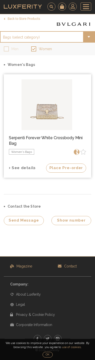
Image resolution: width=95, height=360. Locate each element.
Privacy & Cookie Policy (35, 315)
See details (24, 168)
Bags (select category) (21, 37)
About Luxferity (28, 294)
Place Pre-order (66, 168)
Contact (70, 266)
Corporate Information (34, 325)
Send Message (24, 220)
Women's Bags (21, 152)
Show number (71, 220)
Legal (20, 304)
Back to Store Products (24, 19)
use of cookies (71, 347)
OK (47, 354)
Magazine (24, 266)
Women (45, 49)
